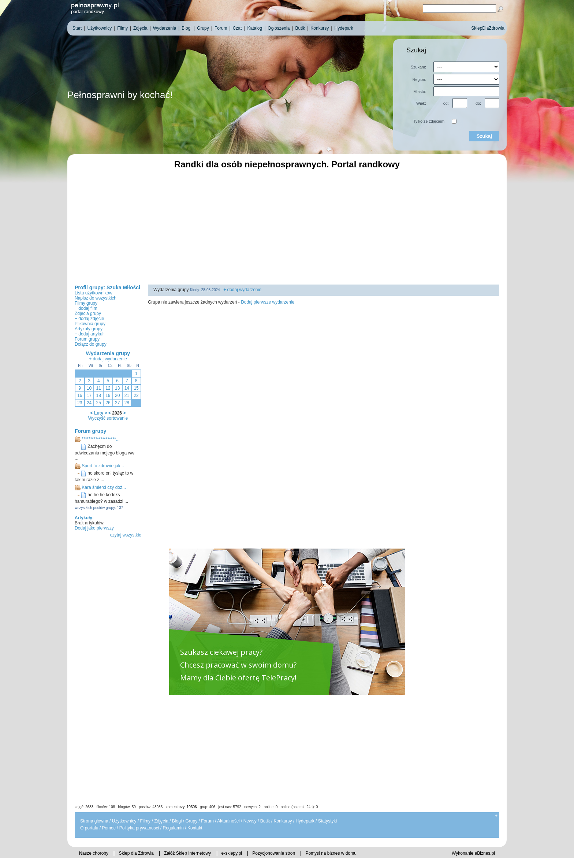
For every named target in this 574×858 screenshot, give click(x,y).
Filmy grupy (86, 303)
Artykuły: (84, 517)
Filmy (145, 821)
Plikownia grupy (90, 323)
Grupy (192, 821)
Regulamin (173, 828)
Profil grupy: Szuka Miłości (107, 287)
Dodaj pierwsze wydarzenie (267, 302)
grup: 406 (207, 807)
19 (107, 395)
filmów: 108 (106, 807)
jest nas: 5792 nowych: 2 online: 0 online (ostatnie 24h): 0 (268, 807)
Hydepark (304, 821)
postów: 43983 (151, 807)
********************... (100, 439)
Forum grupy (87, 339)
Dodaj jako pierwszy (94, 528)
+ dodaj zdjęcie (89, 318)
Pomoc (108, 828)
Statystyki (327, 821)
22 (136, 395)
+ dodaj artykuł (89, 334)
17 (89, 395)
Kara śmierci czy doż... (104, 487)
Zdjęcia (161, 821)
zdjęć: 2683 (84, 807)
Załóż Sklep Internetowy (187, 853)
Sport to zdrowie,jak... (103, 465)
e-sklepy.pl (231, 853)
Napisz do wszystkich (95, 298)
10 (89, 388)
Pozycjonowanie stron (273, 853)
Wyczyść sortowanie (108, 418)
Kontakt (194, 828)
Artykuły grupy (88, 328)
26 (107, 402)
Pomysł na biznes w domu (330, 853)
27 (117, 402)
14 (126, 388)
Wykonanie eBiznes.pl (473, 853)
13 (117, 388)
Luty (98, 413)
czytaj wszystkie (125, 535)
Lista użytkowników (93, 293)
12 (107, 388)
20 (117, 395)
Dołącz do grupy (91, 344)
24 (89, 402)
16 (79, 395)
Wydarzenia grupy (108, 353)
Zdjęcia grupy (88, 313)
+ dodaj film (86, 308)
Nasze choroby (93, 853)
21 (126, 395)
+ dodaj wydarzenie (108, 358)
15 (136, 388)
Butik (265, 821)
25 (98, 402)
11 (98, 388)
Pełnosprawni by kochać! (120, 94)
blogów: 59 (126, 807)
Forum (207, 821)
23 (79, 402)
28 (126, 402)
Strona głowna (94, 821)
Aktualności (228, 821)
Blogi (177, 821)
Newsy (250, 821)
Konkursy (282, 821)
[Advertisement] (287, 226)
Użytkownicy (124, 821)
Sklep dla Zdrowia (136, 853)
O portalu (89, 828)
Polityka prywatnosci (139, 828)
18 (98, 395)
